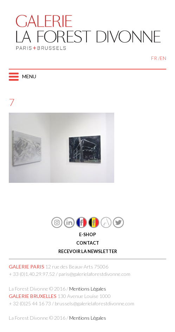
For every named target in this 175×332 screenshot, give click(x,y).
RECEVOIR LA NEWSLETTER (87, 251)
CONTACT (87, 243)
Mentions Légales (87, 289)
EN (163, 58)
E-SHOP (87, 234)
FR (154, 58)
